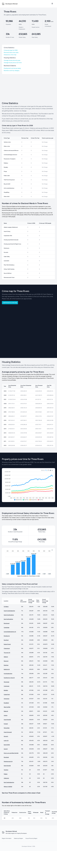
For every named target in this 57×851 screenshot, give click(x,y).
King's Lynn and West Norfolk (11, 753)
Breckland (6, 757)
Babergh (6, 711)
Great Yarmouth (8, 732)
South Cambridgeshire (9, 610)
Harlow (5, 715)
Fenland (6, 723)
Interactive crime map (10, 54)
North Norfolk (7, 765)
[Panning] (48, 470)
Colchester (6, 686)
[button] (18, 499)
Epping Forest (7, 644)
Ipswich (6, 749)
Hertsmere (6, 698)
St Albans (6, 606)
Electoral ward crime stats (11, 52)
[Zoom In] (42, 470)
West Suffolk (7, 707)
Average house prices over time (13, 62)
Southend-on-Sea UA (9, 677)
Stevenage (6, 682)
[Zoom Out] (44, 470)
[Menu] (52, 470)
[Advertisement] (28, 86)
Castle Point (7, 694)
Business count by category (11, 70)
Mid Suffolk (6, 728)
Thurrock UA (7, 652)
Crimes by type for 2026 (10, 50)
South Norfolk (7, 719)
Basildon (6, 690)
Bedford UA (7, 669)
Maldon (5, 774)
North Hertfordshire (9, 615)
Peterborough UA (8, 761)
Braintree (6, 665)
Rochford (6, 640)
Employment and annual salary (12, 68)
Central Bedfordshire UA (10, 631)
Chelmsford (7, 648)
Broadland (6, 703)
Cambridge (6, 627)
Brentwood (6, 623)
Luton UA (6, 740)
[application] (28, 485)
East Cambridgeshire (9, 782)
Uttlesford (6, 778)
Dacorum (6, 661)
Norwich (6, 736)
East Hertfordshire (8, 619)
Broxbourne (7, 636)
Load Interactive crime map (10, 302)
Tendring (6, 770)
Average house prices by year (12, 60)
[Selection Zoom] (46, 470)
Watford (6, 657)
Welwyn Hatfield (8, 786)
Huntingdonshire (8, 673)
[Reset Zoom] (50, 470)
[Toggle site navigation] (52, 3)
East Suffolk (7, 744)
